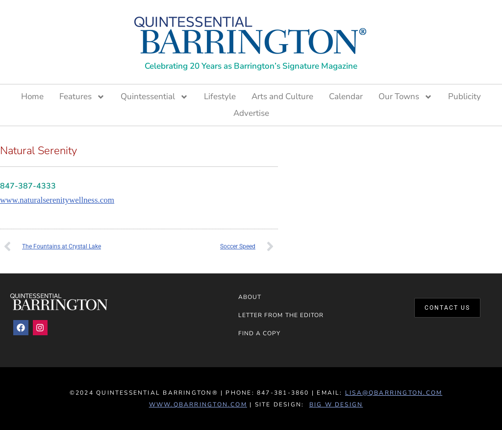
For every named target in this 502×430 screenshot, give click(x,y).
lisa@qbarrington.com (393, 393)
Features (82, 96)
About (249, 297)
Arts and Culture (282, 96)
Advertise (251, 113)
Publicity (464, 96)
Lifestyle (220, 96)
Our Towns (405, 96)
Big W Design (336, 404)
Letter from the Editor (281, 315)
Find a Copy (259, 333)
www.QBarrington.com (198, 404)
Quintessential (154, 96)
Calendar (346, 96)
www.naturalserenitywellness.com (57, 200)
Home (32, 96)
